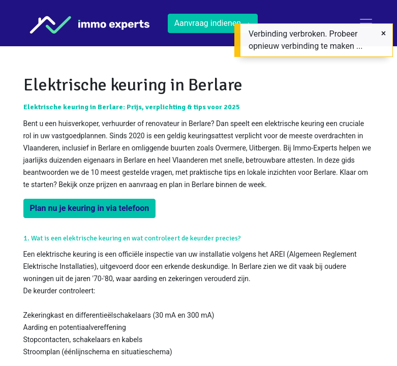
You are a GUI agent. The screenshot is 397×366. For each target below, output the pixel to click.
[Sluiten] (383, 33)
